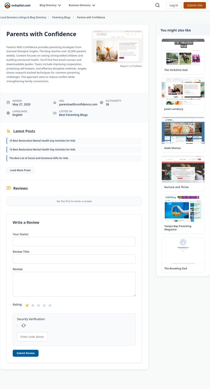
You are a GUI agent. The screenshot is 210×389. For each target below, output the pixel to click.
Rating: (17, 304)
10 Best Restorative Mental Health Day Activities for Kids (42, 140)
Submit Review (26, 353)
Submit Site (194, 5)
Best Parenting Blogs (73, 115)
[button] (173, 5)
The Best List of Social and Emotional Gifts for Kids (38, 158)
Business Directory (80, 5)
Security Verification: (31, 319)
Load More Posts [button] (20, 170)
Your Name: (21, 234)
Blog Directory (48, 5)
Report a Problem (131, 66)
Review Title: (21, 251)
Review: (18, 269)
